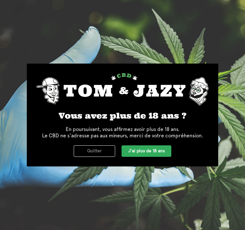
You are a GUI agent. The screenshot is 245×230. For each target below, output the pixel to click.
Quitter (94, 150)
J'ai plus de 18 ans (146, 150)
